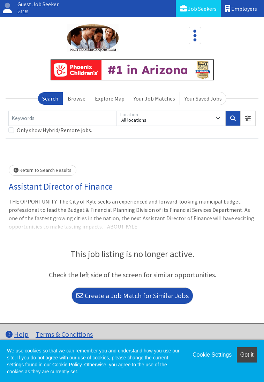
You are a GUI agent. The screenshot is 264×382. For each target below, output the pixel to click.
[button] (248, 118)
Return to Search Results (42, 170)
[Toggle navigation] (195, 35)
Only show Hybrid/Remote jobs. (54, 130)
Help (17, 334)
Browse (76, 98)
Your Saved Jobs (203, 98)
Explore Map (110, 98)
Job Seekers (198, 8)
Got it (247, 355)
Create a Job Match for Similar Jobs (132, 295)
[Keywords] (62, 118)
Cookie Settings (212, 355)
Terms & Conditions (64, 334)
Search (50, 98)
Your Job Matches (154, 98)
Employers (241, 8)
